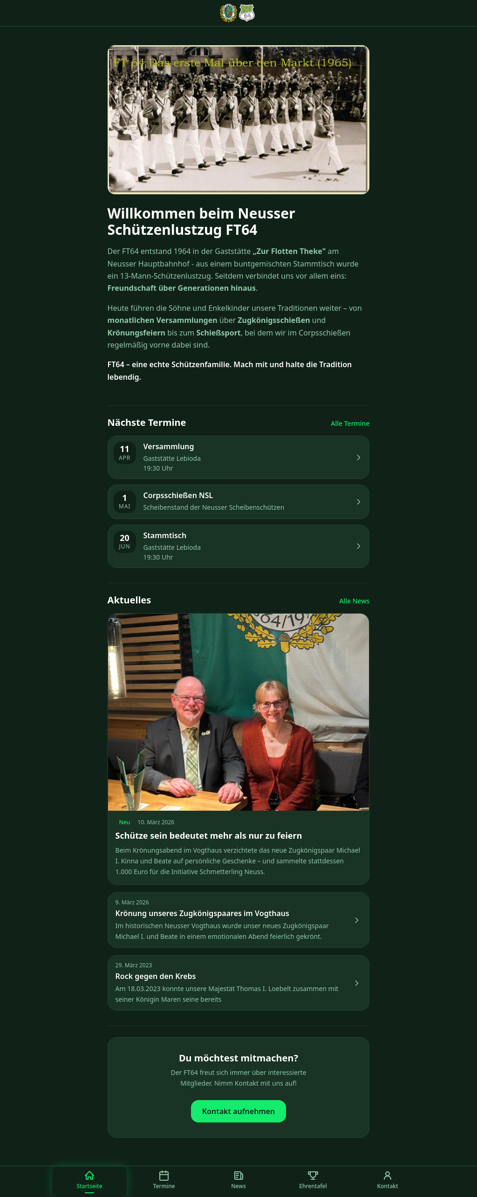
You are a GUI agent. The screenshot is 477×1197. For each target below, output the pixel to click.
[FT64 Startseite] (238, 13)
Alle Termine (350, 423)
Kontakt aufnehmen (238, 1111)
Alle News (354, 600)
